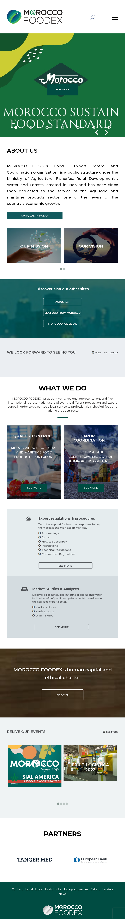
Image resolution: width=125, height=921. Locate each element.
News (62, 896)
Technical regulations (39, 552)
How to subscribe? (37, 543)
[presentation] (97, 132)
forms (29, 539)
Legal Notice (34, 891)
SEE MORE (48, 567)
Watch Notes (61, 617)
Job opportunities (76, 891)
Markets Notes (63, 609)
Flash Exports (62, 613)
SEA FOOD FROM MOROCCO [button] (63, 332)
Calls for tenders (102, 891)
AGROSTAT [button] (62, 321)
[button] (16, 127)
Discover (62, 697)
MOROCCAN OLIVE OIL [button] (62, 343)
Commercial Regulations (41, 556)
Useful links (53, 891)
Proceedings (33, 535)
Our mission (34, 263)
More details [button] (62, 89)
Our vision (91, 263)
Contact (17, 891)
